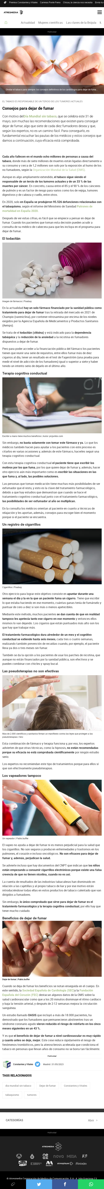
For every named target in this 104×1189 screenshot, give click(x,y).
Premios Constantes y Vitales (23, 2)
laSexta (32, 1156)
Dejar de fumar (47, 1085)
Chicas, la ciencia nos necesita (78, 2)
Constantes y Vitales (75, 1085)
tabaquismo (12, 1094)
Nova (58, 1156)
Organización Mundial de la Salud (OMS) (59, 170)
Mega (71, 1156)
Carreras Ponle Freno (50, 2)
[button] (98, 12)
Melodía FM (49, 1163)
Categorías (14, 1120)
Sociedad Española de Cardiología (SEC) (48, 990)
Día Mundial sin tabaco (40, 116)
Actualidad (28, 23)
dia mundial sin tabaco (18, 1085)
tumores (31, 1094)
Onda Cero (22, 1163)
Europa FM (36, 1163)
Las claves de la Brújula (81, 23)
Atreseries (85, 1156)
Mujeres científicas (50, 23)
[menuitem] (27, 22)
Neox (45, 1156)
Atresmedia (52, 1146)
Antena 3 (19, 1156)
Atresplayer (65, 1163)
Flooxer (81, 1163)
